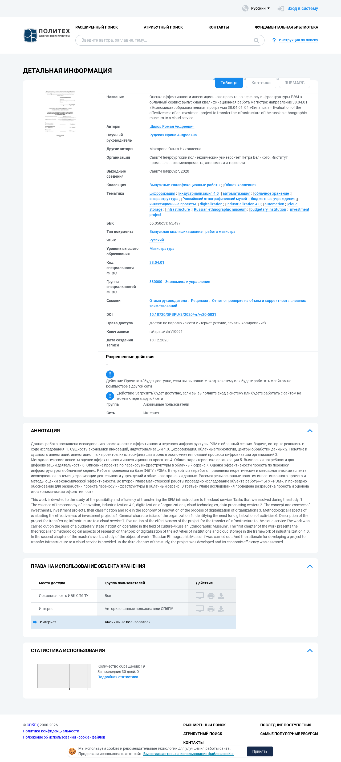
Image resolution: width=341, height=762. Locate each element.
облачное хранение (271, 193)
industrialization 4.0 (243, 204)
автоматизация (236, 193)
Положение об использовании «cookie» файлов (64, 737)
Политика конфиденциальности (51, 731)
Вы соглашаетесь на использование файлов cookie (188, 754)
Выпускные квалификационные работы (184, 185)
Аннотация (45, 430)
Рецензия (199, 300)
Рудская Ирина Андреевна (173, 135)
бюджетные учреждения (273, 199)
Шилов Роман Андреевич (171, 126)
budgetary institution (268, 209)
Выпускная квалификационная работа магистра (192, 231)
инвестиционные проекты (172, 204)
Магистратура (161, 248)
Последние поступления (285, 725)
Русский (156, 240)
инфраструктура (163, 199)
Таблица (229, 82)
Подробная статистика (118, 677)
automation (274, 204)
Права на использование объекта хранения (88, 566)
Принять (259, 751)
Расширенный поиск (96, 27)
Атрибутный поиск (163, 27)
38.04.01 (156, 262)
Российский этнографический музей (214, 199)
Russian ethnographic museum (220, 209)
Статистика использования (68, 650)
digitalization (211, 204)
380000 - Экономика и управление (179, 282)
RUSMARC (295, 82)
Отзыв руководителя (168, 300)
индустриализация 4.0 (199, 193)
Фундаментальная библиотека (286, 27)
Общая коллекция (240, 185)
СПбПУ (32, 725)
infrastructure (178, 209)
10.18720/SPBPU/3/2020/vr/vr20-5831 (182, 314)
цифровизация (162, 193)
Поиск (256, 40)
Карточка (261, 82)
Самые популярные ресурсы (289, 734)
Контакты (219, 27)
